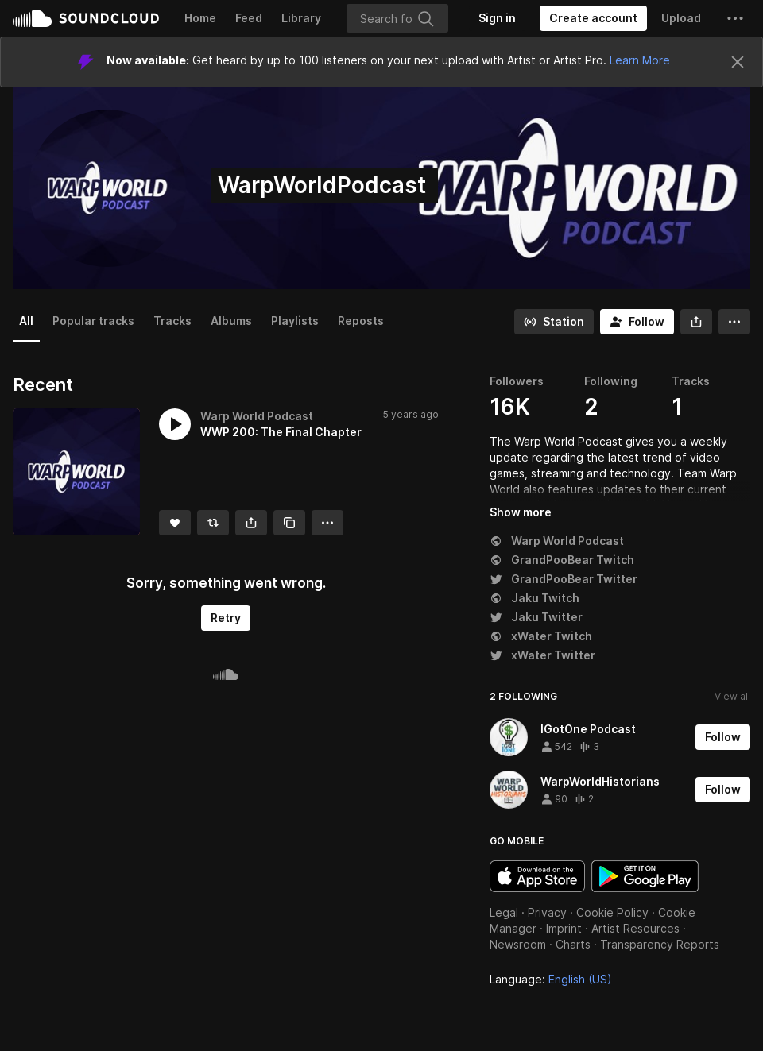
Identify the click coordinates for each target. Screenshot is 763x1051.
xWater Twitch (541, 636)
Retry (226, 617)
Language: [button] (551, 979)
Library (301, 18)
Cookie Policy (612, 912)
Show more (521, 512)
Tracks (172, 320)
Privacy (547, 912)
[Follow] (637, 321)
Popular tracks (93, 320)
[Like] (175, 522)
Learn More (640, 60)
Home (200, 18)
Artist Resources (635, 928)
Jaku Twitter (536, 617)
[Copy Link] (289, 522)
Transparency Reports (659, 944)
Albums (231, 320)
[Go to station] (554, 321)
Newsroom (518, 944)
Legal (504, 912)
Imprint (564, 928)
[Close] (737, 62)
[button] (735, 18)
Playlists (295, 320)
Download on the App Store (537, 876)
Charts (573, 944)
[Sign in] (497, 18)
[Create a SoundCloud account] (593, 18)
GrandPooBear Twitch (562, 559)
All (26, 320)
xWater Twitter (542, 655)
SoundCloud (86, 18)
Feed (248, 18)
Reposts (361, 320)
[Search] (397, 18)
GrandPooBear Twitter (563, 578)
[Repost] (213, 522)
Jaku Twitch (534, 598)
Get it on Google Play (645, 876)
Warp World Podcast (557, 540)
